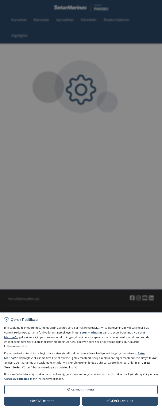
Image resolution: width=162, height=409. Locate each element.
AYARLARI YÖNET (81, 389)
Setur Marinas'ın (91, 332)
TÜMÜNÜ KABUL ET (120, 401)
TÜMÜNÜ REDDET (42, 401)
